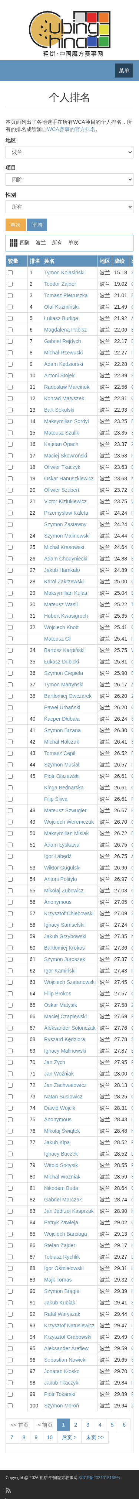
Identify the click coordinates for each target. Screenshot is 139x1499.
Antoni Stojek (59, 375)
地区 (11, 140)
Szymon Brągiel (62, 1291)
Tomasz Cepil (59, 753)
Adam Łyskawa (61, 845)
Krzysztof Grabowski (68, 1337)
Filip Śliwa (55, 799)
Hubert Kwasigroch (66, 616)
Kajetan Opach (61, 444)
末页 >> (95, 1437)
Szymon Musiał (61, 765)
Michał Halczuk (61, 742)
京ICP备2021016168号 (99, 1477)
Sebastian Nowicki (65, 1360)
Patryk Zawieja (61, 1222)
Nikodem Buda (61, 1188)
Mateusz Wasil (61, 604)
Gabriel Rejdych (62, 341)
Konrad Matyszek (64, 398)
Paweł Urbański (62, 707)
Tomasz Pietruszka (65, 295)
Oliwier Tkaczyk (62, 467)
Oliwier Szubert (61, 490)
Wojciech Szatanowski (70, 982)
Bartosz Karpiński (64, 650)
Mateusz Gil (58, 639)
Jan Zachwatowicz (65, 1085)
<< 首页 (20, 1425)
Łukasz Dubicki (61, 662)
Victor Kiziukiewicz (65, 501)
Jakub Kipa (57, 1142)
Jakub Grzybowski (65, 936)
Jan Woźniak (59, 1074)
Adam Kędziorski (63, 364)
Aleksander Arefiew (66, 1348)
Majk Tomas (58, 1280)
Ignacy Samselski (64, 925)
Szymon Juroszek (64, 959)
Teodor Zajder (60, 284)
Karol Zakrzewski (64, 581)
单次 (15, 225)
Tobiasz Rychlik (62, 1257)
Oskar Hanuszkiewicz (69, 478)
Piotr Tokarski (59, 1394)
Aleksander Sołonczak (70, 1028)
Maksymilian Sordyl (66, 421)
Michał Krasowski (64, 547)
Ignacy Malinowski (65, 1051)
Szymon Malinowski (67, 536)
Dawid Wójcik (59, 1108)
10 (50, 1437)
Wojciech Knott (61, 627)
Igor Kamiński (60, 971)
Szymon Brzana (62, 730)
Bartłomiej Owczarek (68, 696)
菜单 (124, 70)
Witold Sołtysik (61, 1165)
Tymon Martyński (63, 684)
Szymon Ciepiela (63, 673)
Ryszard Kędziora (64, 1039)
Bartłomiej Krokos (64, 948)
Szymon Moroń (61, 1406)
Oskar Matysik (60, 1005)
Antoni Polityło (60, 879)
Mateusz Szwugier (65, 810)
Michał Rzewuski (63, 353)
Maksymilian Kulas (65, 593)
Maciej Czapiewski (65, 1016)
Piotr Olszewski (62, 776)
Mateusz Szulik (61, 433)
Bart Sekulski (59, 410)
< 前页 (45, 1425)
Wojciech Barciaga (65, 1234)
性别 (11, 195)
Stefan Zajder (59, 1245)
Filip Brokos (57, 994)
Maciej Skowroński (65, 456)
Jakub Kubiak (59, 1303)
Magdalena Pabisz (65, 330)
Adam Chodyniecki (65, 559)
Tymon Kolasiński (64, 272)
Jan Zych (54, 1062)
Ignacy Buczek (61, 1154)
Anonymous (58, 902)
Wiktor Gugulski (62, 868)
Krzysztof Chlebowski (68, 913)
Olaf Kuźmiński (61, 307)
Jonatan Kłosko (62, 1371)
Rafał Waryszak (62, 1314)
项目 (11, 168)
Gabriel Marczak (63, 1200)
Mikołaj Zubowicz (64, 890)
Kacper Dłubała (62, 719)
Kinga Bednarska (64, 787)
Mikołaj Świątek (62, 1131)
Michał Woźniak (62, 1177)
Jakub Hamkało (62, 570)
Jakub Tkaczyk (61, 1383)
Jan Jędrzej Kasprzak (69, 1211)
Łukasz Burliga (61, 318)
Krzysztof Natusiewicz (69, 1325)
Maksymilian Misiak (66, 833)
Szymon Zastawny (65, 524)
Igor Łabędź (58, 856)
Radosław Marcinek (66, 387)
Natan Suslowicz (63, 1097)
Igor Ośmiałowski (64, 1268)
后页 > (69, 1437)
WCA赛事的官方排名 (71, 129)
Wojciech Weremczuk (69, 822)
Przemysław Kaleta (66, 513)
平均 (37, 225)
